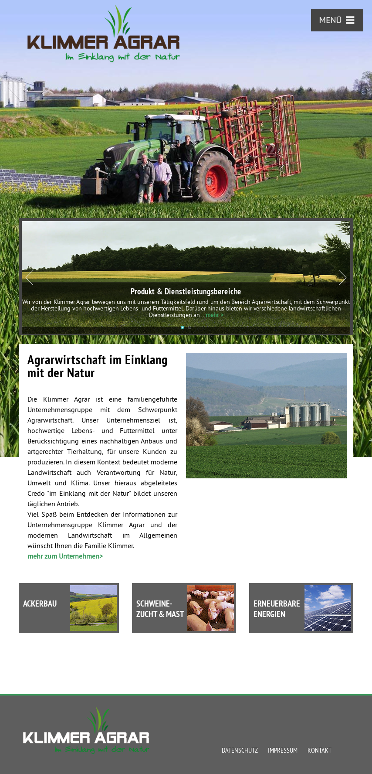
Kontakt (319, 750)
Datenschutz (240, 750)
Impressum (283, 750)
